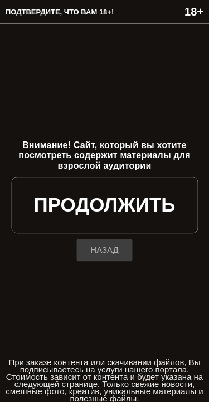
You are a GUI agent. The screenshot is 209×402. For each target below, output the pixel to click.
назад (104, 250)
